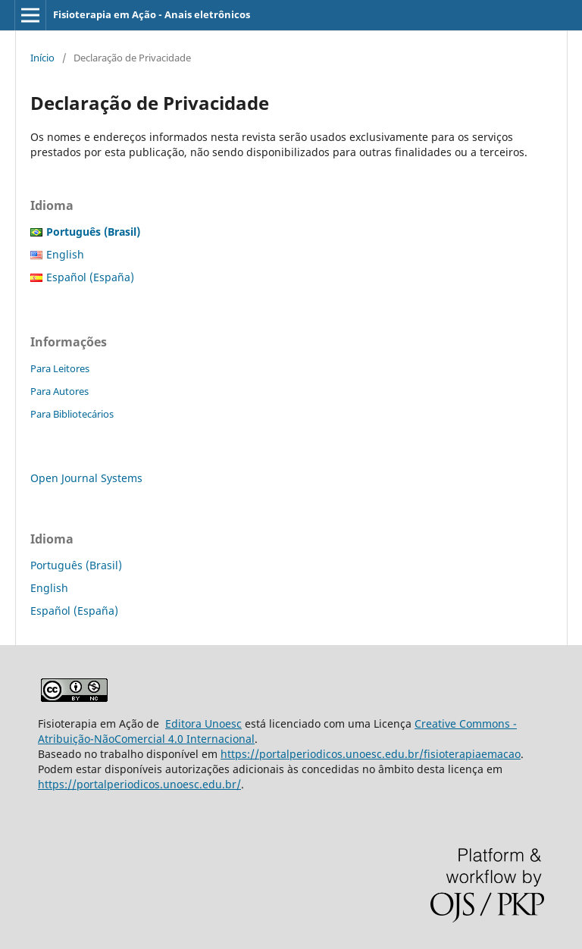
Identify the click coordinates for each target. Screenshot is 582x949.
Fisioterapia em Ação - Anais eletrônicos (151, 14)
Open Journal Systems (86, 478)
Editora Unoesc (203, 723)
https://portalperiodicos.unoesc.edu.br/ (139, 784)
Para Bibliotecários (72, 414)
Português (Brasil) (76, 565)
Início (42, 57)
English (65, 254)
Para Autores (59, 391)
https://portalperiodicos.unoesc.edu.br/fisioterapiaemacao (371, 754)
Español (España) (90, 277)
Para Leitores (59, 368)
